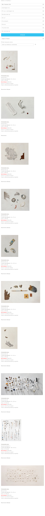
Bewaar (8, 89)
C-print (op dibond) (5, 79)
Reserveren (3, 89)
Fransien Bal (5, 76)
